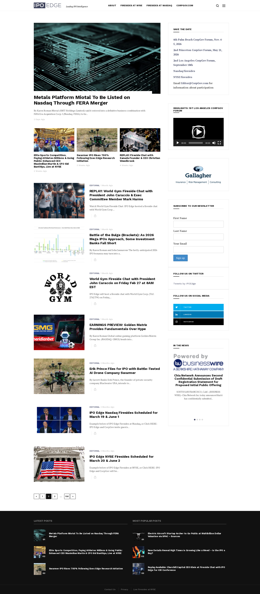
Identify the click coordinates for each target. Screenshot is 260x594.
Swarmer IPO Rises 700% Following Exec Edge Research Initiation (96, 158)
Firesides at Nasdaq (159, 5)
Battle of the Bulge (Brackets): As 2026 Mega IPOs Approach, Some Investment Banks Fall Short (122, 239)
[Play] (177, 143)
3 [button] (200, 419)
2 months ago (107, 363)
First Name (180, 218)
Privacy (124, 589)
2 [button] (197, 419)
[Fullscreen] (219, 143)
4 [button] (202, 419)
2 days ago (39, 119)
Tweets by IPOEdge (184, 283)
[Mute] (214, 143)
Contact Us (110, 589)
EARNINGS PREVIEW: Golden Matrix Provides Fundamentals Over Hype (118, 327)
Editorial (95, 185)
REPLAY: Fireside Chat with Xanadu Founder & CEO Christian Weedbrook (140, 158)
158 (67, 496)
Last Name (180, 231)
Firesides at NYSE (131, 5)
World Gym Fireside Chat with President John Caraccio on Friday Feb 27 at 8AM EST (122, 283)
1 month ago (107, 185)
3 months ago (107, 407)
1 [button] (194, 419)
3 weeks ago (83, 165)
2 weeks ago (40, 171)
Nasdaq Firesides (184, 71)
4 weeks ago (126, 165)
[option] (198, 378)
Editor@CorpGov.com (194, 83)
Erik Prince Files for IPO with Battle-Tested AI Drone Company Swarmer (125, 371)
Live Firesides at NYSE (144, 589)
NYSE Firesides (182, 77)
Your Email (180, 243)
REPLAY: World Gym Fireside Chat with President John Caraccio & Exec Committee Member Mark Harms (121, 195)
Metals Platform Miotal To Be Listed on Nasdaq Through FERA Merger (82, 100)
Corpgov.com (184, 5)
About (112, 5)
